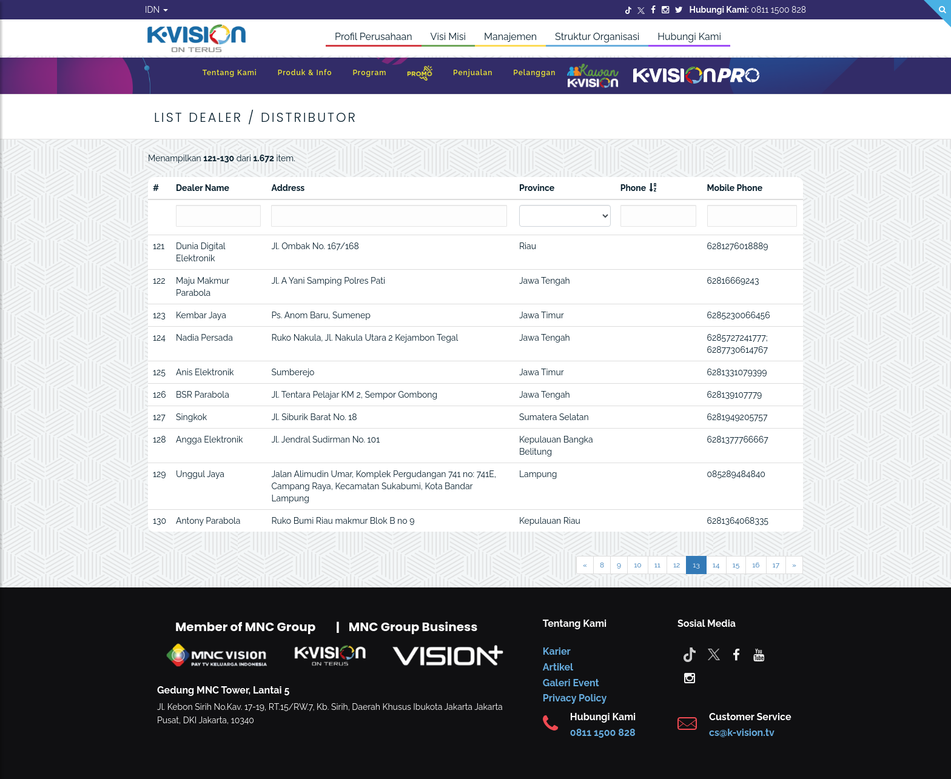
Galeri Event (571, 683)
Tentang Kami (230, 73)
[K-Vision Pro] (696, 76)
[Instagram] (665, 9)
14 (716, 565)
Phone (633, 188)
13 (696, 565)
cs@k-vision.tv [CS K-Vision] (742, 732)
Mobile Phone (735, 188)
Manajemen (510, 36)
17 (776, 565)
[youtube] (759, 654)
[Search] (937, 13)
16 (755, 565)
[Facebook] (653, 9)
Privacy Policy (575, 698)
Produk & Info (305, 73)
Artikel (558, 667)
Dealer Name (202, 188)
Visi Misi (448, 36)
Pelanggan (534, 73)
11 (657, 565)
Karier (557, 651)
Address (287, 188)
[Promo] (420, 76)
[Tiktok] (689, 654)
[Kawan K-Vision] (593, 77)
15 (736, 565)
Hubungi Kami (689, 36)
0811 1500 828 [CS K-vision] (603, 732)
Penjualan (472, 73)
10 (637, 565)
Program (369, 73)
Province (536, 188)
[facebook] (736, 654)
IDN (156, 10)
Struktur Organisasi (597, 36)
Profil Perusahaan (373, 36)
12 (676, 565)
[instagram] (689, 677)
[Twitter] (628, 9)
